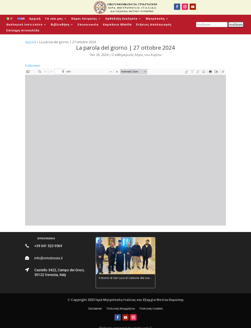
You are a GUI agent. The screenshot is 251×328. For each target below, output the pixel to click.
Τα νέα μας (54, 18)
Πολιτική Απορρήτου (120, 308)
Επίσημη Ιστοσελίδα (22, 30)
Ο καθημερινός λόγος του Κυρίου (137, 55)
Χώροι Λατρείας (84, 18)
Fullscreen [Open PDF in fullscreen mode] (32, 65)
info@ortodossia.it (48, 258)
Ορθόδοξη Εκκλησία (121, 18)
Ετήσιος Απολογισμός (154, 24)
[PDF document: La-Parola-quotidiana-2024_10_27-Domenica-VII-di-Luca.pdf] (125, 147)
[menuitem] (9, 19)
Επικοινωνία (88, 24)
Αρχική (35, 18)
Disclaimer (95, 308)
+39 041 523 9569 (48, 246)
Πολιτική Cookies (151, 308)
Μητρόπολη (155, 18)
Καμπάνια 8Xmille (117, 24)
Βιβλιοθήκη (60, 24)
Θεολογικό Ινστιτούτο (24, 24)
